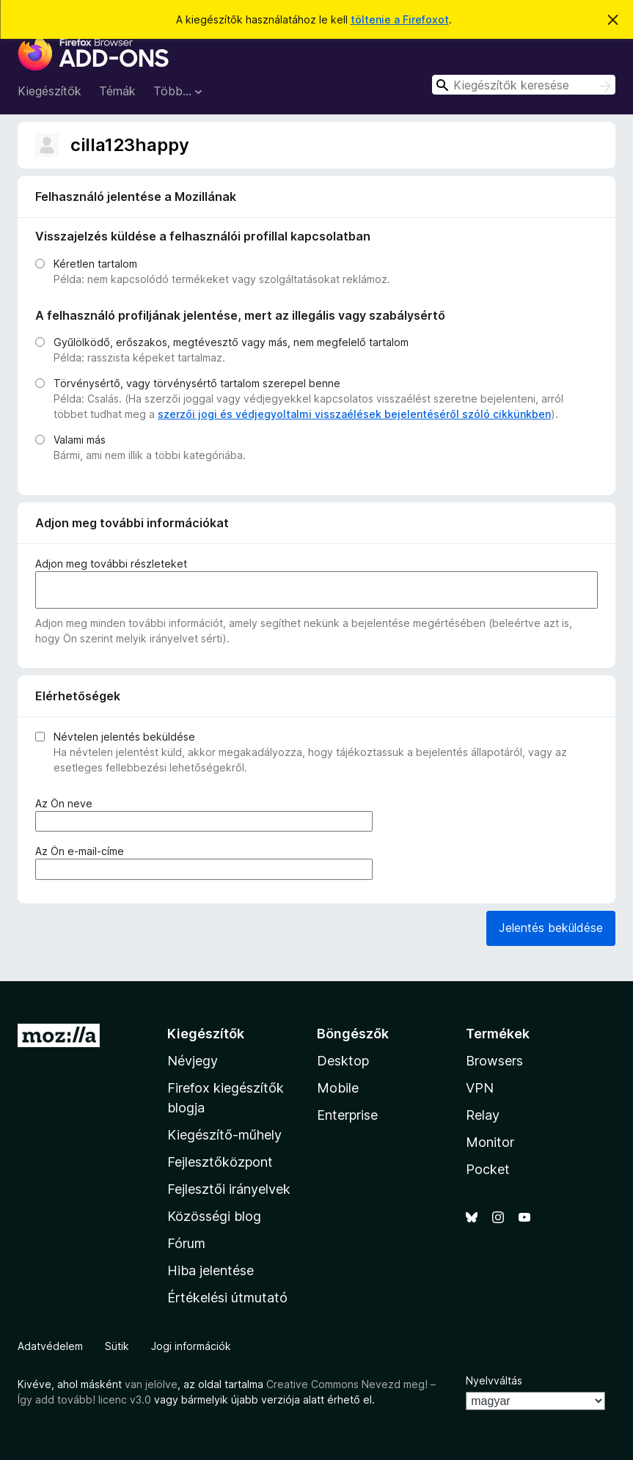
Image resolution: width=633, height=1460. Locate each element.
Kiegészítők (49, 91)
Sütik (117, 1346)
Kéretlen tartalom (95, 263)
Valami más (80, 439)
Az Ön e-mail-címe (82, 851)
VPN (480, 1088)
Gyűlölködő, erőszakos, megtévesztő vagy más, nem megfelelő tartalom (231, 342)
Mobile (338, 1088)
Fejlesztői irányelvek (228, 1189)
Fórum (186, 1243)
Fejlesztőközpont (220, 1162)
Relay (483, 1115)
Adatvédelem (50, 1346)
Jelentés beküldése (551, 927)
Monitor (490, 1142)
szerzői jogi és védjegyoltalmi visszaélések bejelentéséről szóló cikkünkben (354, 414)
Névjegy (192, 1060)
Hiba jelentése (210, 1270)
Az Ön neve (66, 803)
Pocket (488, 1169)
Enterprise (347, 1115)
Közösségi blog (214, 1216)
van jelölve (151, 1384)
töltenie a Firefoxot (400, 19)
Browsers (494, 1060)
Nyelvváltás (494, 1380)
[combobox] (523, 85)
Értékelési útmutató (227, 1297)
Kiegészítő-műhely (224, 1134)
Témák (117, 91)
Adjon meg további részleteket (111, 563)
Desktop (343, 1060)
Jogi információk (191, 1346)
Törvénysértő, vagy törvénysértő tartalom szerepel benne (197, 383)
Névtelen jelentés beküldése (124, 736)
